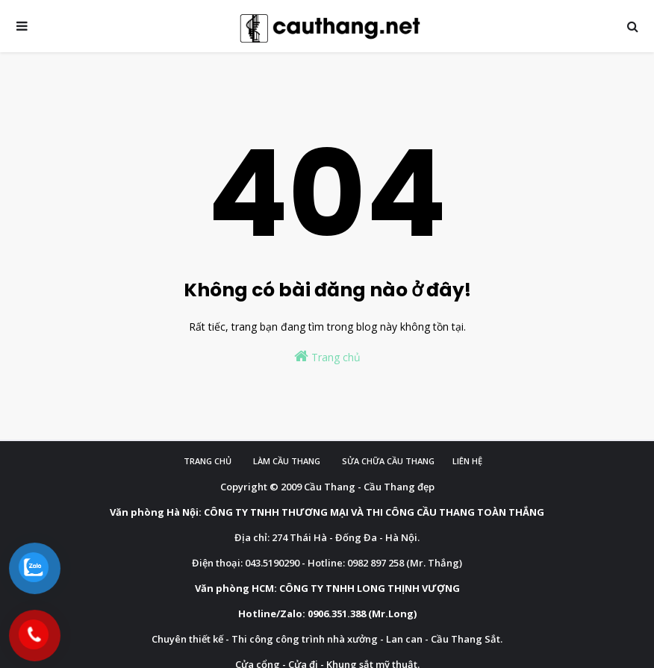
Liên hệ (467, 460)
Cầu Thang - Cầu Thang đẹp (369, 486)
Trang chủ (327, 356)
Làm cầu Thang (286, 460)
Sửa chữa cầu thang (388, 460)
